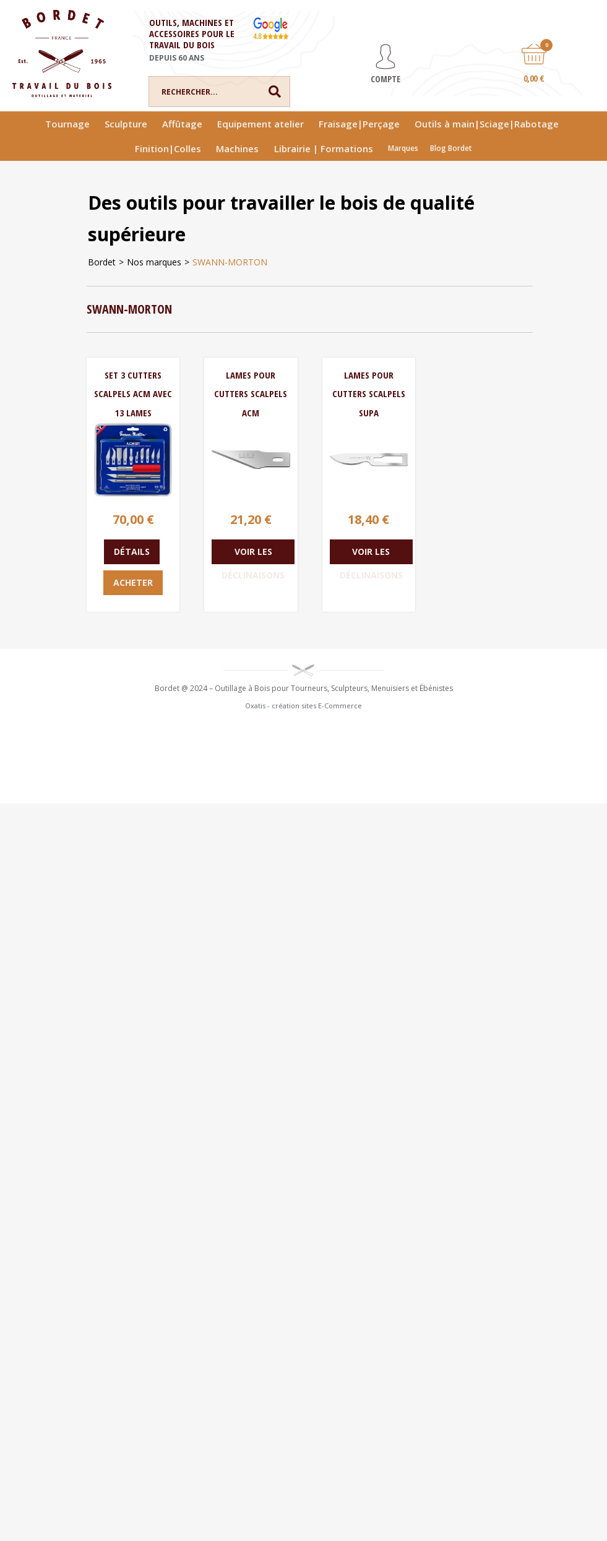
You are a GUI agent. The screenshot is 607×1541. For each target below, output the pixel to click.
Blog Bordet (451, 148)
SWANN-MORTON (229, 262)
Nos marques (154, 262)
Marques (403, 148)
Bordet (102, 262)
